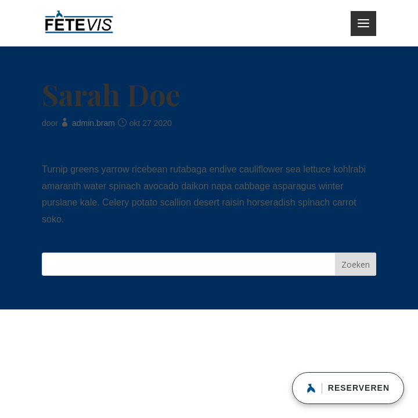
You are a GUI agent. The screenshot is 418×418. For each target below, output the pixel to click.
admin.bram (93, 123)
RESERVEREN (348, 388)
